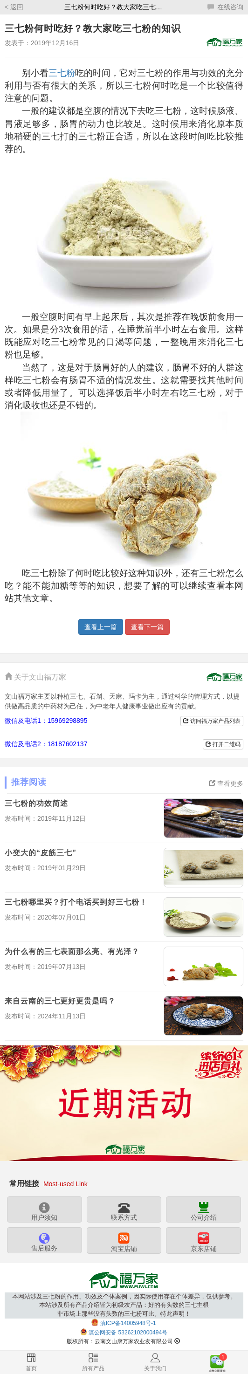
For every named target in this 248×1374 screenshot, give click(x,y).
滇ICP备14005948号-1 (128, 1323)
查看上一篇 (100, 627)
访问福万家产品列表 (212, 721)
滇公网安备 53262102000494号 (128, 1333)
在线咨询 (225, 7)
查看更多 (226, 783)
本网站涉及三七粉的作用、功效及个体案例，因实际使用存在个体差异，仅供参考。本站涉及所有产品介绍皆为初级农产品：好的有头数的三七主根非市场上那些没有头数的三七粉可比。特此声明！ (124, 1305)
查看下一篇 (147, 627)
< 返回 (14, 7)
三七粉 (61, 73)
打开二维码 (223, 744)
